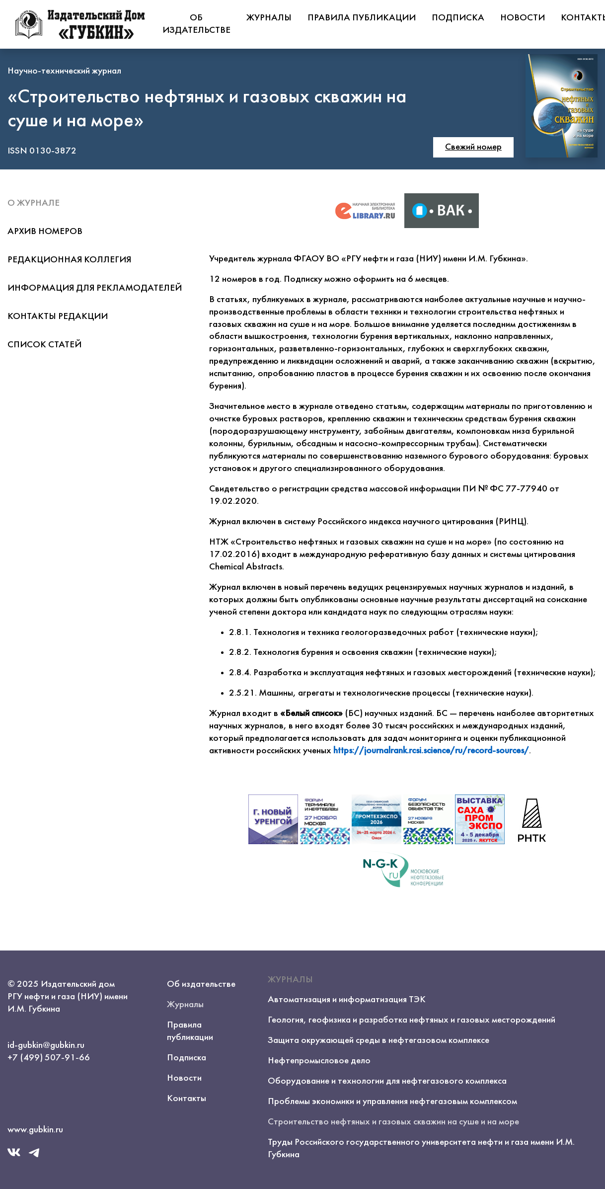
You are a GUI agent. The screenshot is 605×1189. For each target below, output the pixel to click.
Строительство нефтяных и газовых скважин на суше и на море (393, 1121)
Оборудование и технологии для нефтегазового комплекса (387, 1081)
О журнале (33, 203)
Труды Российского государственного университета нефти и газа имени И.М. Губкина (421, 1148)
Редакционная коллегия (69, 259)
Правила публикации (361, 17)
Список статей (44, 344)
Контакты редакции (57, 316)
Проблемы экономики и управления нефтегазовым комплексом (392, 1101)
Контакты (186, 1098)
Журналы (269, 17)
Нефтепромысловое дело (319, 1060)
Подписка (458, 17)
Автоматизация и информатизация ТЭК (347, 999)
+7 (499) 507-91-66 (48, 1057)
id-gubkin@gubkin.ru (45, 1045)
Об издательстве (196, 24)
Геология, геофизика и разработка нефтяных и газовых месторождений (411, 1020)
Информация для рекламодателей (94, 288)
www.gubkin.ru (35, 1129)
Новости (522, 17)
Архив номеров (44, 231)
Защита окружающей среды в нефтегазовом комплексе (378, 1040)
